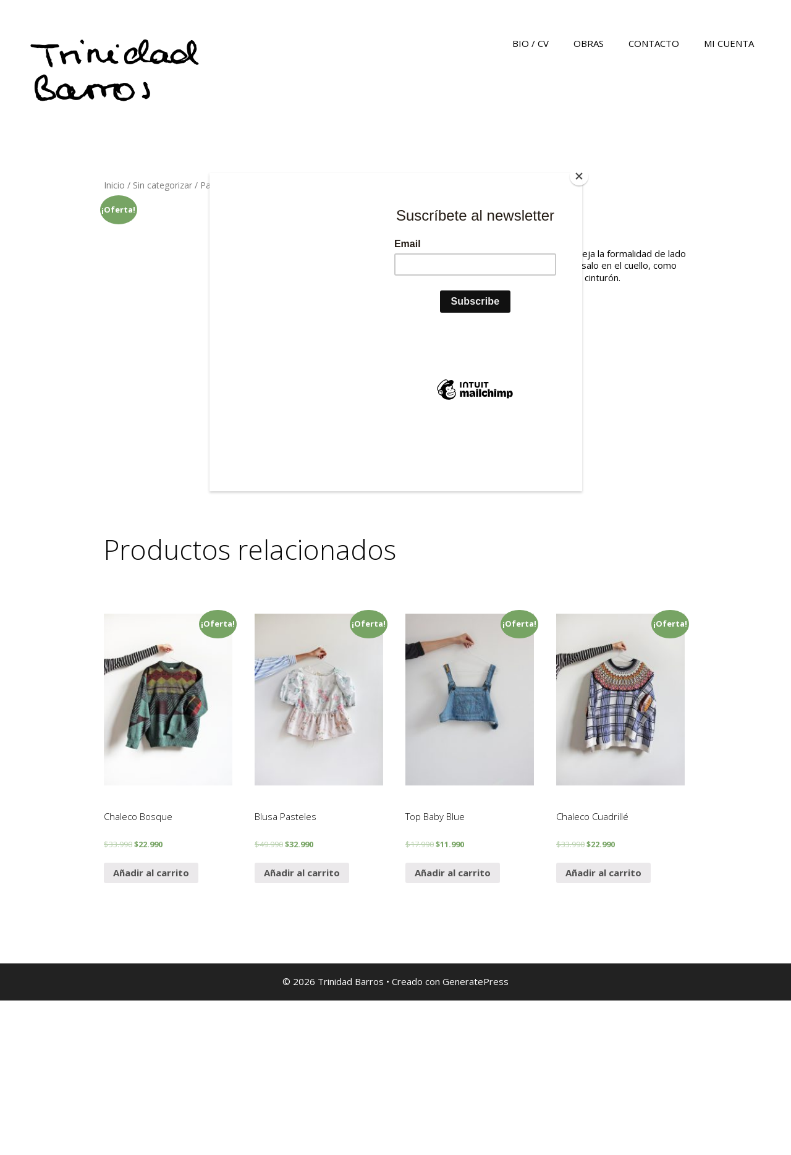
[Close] (579, 176)
